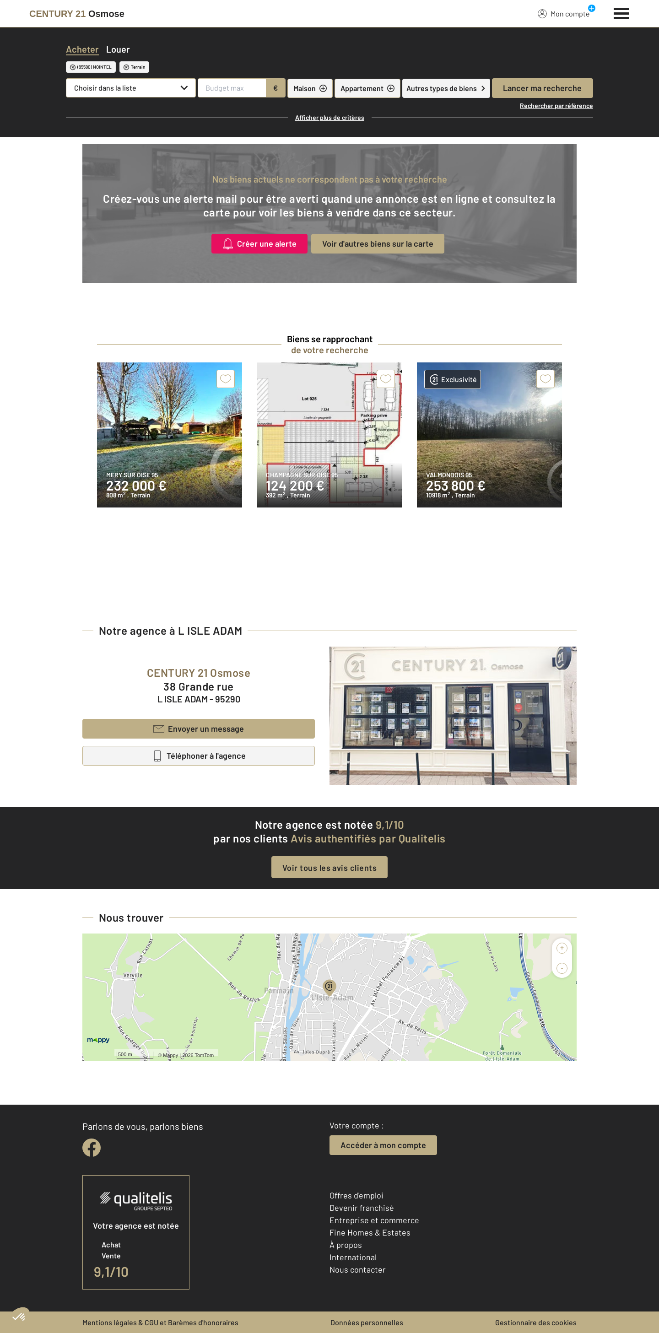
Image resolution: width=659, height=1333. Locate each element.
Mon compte (564, 13)
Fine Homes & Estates (370, 1232)
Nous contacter (358, 1269)
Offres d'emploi (357, 1195)
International (353, 1257)
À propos (346, 1245)
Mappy (170, 1055)
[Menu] (622, 12)
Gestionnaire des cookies (536, 1322)
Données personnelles (366, 1322)
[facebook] (91, 1148)
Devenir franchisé (362, 1208)
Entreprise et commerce (374, 1220)
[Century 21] (76, 14)
